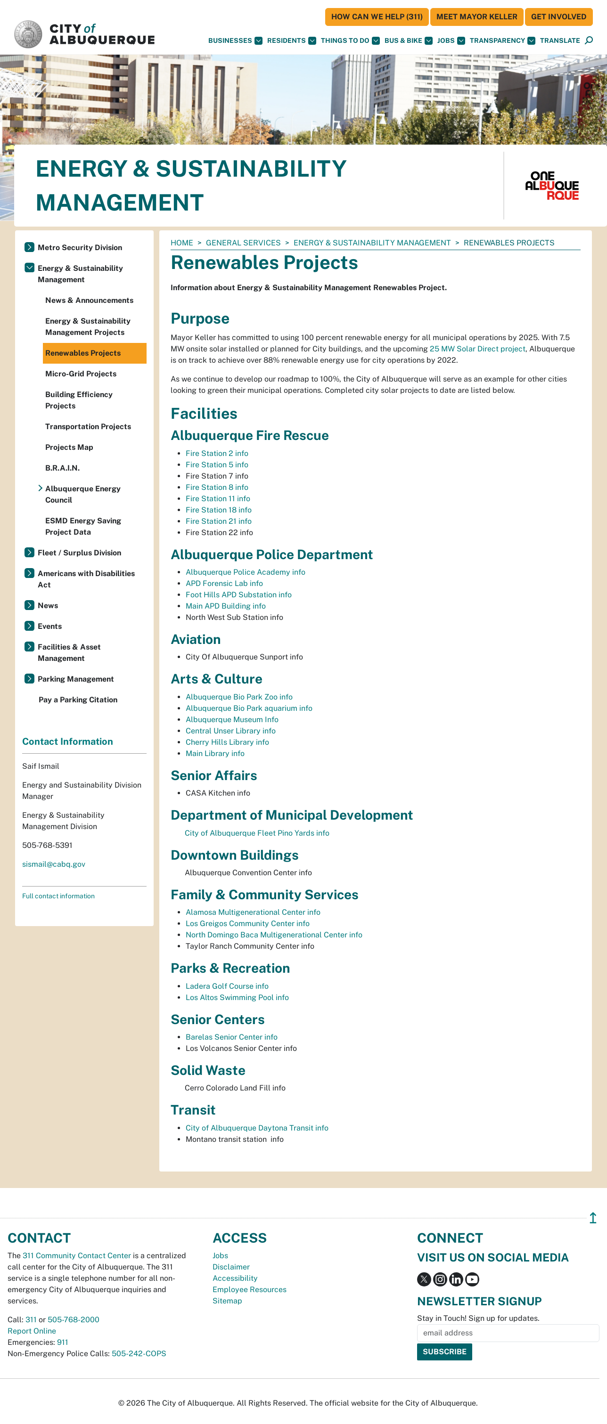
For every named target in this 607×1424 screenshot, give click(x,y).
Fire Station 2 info (217, 453)
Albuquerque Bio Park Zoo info (239, 696)
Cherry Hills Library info (227, 742)
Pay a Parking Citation (78, 699)
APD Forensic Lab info (224, 583)
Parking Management (76, 679)
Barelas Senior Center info (232, 1037)
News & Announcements (89, 300)
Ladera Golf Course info (227, 986)
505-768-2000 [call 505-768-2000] (73, 1319)
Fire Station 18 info (219, 509)
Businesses (235, 41)
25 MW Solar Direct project (477, 348)
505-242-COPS (139, 1353)
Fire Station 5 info (217, 464)
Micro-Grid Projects (80, 373)
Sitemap (227, 1300)
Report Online (32, 1330)
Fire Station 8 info (217, 487)
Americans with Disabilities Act (86, 579)
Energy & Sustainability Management (372, 242)
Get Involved (559, 16)
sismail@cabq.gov (53, 864)
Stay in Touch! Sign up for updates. (478, 1318)
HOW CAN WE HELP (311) (377, 16)
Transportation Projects (88, 426)
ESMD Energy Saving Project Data (83, 526)
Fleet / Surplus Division (79, 552)
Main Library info (215, 753)
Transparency (502, 41)
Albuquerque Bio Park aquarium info (249, 708)
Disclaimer (231, 1266)
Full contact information (58, 896)
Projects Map (69, 447)
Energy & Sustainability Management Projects (88, 327)
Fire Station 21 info (219, 521)
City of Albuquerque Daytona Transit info (257, 1127)
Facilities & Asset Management (69, 653)
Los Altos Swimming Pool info (237, 997)
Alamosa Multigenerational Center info (253, 912)
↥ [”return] (593, 1218)
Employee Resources (250, 1289)
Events (50, 626)
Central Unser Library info (231, 730)
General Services (243, 242)
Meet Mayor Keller (476, 16)
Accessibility (235, 1278)
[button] (560, 40)
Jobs (451, 41)
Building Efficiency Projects (79, 400)
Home (182, 242)
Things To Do (350, 41)
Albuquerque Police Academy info (245, 572)
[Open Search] (589, 40)
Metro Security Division (80, 247)
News (48, 605)
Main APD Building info (226, 606)
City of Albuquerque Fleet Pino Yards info (257, 833)
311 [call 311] (31, 1319)
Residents (291, 41)
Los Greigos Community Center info (248, 923)
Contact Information (67, 741)
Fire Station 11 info (218, 498)
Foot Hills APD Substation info (239, 594)
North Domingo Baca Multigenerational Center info (274, 934)
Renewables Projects (83, 353)
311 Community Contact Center (77, 1255)
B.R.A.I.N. (62, 468)
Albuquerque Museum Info (232, 719)
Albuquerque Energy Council (83, 494)
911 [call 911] (62, 1342)
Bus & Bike (409, 41)
